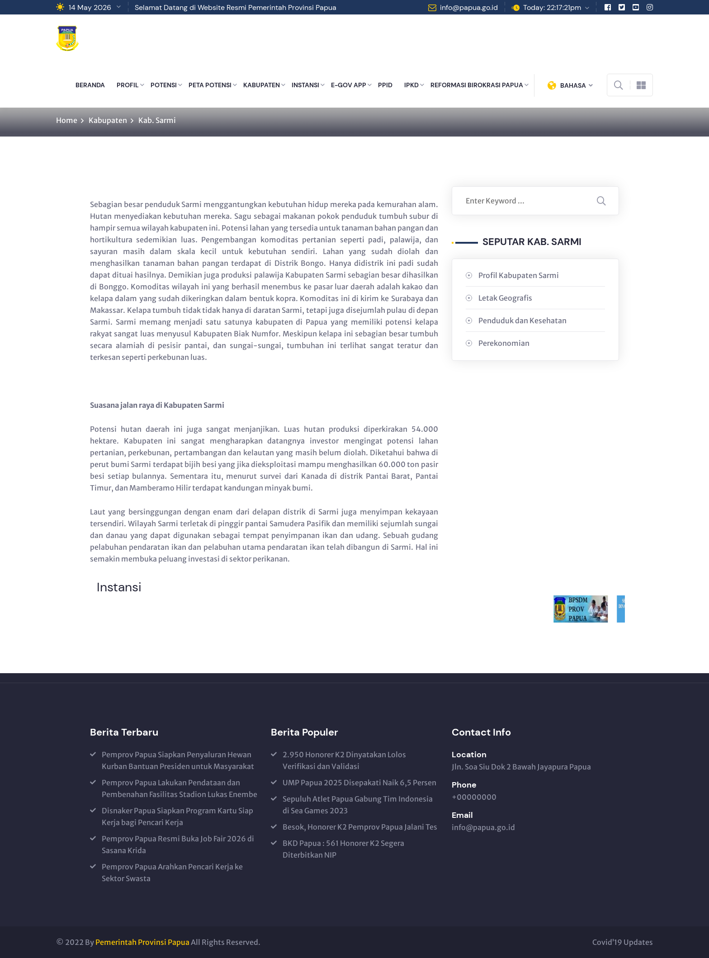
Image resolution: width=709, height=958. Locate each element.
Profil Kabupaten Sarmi (518, 275)
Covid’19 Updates (622, 942)
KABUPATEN (261, 85)
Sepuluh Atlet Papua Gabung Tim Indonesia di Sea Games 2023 (358, 804)
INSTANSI (305, 85)
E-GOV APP (348, 85)
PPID (385, 85)
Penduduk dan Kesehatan (522, 320)
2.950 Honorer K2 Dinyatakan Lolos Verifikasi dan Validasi (344, 760)
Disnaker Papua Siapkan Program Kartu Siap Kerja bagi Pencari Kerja (177, 816)
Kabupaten (108, 120)
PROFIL (128, 85)
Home (66, 120)
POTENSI (164, 85)
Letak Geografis (505, 297)
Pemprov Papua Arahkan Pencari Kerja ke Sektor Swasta (172, 872)
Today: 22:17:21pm (552, 7)
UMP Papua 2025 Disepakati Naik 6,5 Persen (359, 782)
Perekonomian (503, 343)
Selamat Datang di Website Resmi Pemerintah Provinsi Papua (235, 7)
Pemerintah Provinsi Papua (142, 942)
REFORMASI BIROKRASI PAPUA (476, 85)
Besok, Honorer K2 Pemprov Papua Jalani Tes (360, 826)
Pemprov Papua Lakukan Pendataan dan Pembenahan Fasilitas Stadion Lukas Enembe (179, 788)
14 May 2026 (90, 7)
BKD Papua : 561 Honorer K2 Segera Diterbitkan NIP (343, 849)
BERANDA (90, 85)
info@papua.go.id (469, 7)
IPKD (411, 85)
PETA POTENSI (210, 85)
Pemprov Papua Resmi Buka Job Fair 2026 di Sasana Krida (178, 844)
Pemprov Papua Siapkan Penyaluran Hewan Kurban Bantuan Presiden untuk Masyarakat (178, 760)
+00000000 (474, 797)
